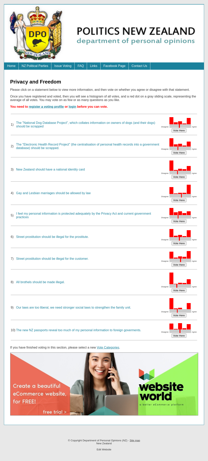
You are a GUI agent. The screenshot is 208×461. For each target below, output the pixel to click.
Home (11, 66)
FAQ (81, 66)
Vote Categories (108, 347)
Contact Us (139, 66)
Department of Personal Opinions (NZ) (105, 440)
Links (93, 66)
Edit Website (104, 449)
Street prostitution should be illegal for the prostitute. (52, 236)
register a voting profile (46, 106)
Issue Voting (62, 66)
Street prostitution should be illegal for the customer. (52, 258)
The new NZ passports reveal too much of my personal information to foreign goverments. (78, 330)
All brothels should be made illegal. (40, 282)
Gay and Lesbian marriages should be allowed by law (53, 193)
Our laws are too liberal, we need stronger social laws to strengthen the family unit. (73, 307)
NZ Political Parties (35, 66)
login (72, 106)
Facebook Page (115, 66)
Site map (135, 440)
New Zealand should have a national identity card (50, 169)
